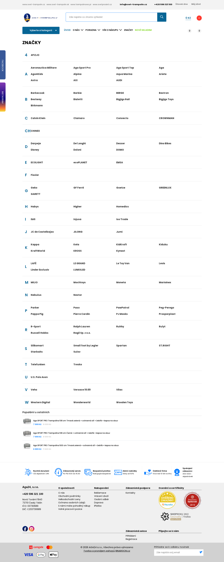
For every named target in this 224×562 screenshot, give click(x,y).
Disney (35, 149)
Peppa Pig (37, 314)
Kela (76, 244)
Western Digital (40, 402)
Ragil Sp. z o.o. (82, 332)
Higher (77, 206)
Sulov (76, 351)
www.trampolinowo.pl (80, 4)
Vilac (119, 389)
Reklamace (100, 492)
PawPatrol (122, 307)
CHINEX (35, 130)
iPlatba (97, 505)
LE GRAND (79, 263)
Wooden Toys (124, 402)
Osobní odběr (101, 499)
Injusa (77, 219)
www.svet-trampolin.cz (33, 4)
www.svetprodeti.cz (102, 4)
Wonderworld (81, 402)
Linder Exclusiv (40, 269)
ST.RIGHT (164, 345)
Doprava (98, 502)
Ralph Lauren (81, 326)
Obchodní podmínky (69, 496)
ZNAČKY (128, 30)
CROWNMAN (166, 118)
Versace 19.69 (82, 389)
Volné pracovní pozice (70, 509)
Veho (34, 389)
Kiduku (163, 244)
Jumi (119, 231)
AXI (75, 80)
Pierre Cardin (81, 314)
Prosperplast (167, 314)
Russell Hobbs (39, 332)
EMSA (119, 162)
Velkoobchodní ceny (69, 499)
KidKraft (121, 244)
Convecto (122, 118)
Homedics (122, 206)
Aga (161, 67)
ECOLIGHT (37, 162)
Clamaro (79, 118)
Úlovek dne (181, 4)
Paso (76, 307)
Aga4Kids (37, 74)
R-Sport (36, 326)
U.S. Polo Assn (39, 377)
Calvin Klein (38, 118)
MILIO (34, 282)
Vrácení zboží (101, 496)
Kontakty (130, 492)
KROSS (77, 250)
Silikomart (37, 345)
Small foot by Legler (85, 345)
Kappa (35, 244)
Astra (34, 80)
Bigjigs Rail (123, 99)
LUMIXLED (79, 269)
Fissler (35, 175)
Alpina (77, 74)
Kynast (120, 250)
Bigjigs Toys (166, 99)
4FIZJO (35, 55)
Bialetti (77, 99)
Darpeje (36, 143)
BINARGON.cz (122, 550)
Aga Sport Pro (82, 67)
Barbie (77, 93)
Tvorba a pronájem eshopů (99, 550)
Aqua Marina (124, 74)
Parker (35, 307)
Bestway (36, 99)
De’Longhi (79, 143)
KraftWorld (38, 250)
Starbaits (37, 351)
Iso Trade (122, 219)
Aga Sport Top (125, 67)
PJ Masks (122, 314)
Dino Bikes (165, 143)
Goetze (120, 187)
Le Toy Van (122, 263)
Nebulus (36, 295)
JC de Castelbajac (42, 231)
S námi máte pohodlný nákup (74, 505)
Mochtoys (79, 282)
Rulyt (162, 326)
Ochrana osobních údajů (71, 502)
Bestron (164, 93)
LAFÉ (33, 263)
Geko (34, 187)
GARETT (35, 194)
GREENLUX (165, 187)
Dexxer (120, 143)
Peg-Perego (166, 307)
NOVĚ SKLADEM (143, 30)
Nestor (77, 295)
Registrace (131, 539)
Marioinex (165, 282)
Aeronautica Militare (44, 67)
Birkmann (37, 105)
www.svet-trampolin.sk (58, 4)
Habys (35, 206)
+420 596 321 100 (32, 494)
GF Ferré (78, 187)
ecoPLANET (80, 162)
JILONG (78, 231)
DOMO (120, 149)
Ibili (33, 219)
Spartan (121, 345)
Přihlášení (131, 535)
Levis (162, 263)
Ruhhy (120, 326)
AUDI (119, 80)
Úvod (67, 30)
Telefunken (38, 364)
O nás (61, 492)
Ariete (162, 74)
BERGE (120, 93)
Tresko (77, 364)
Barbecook (37, 93)
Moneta (121, 282)
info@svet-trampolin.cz (131, 4)
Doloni (77, 149)
